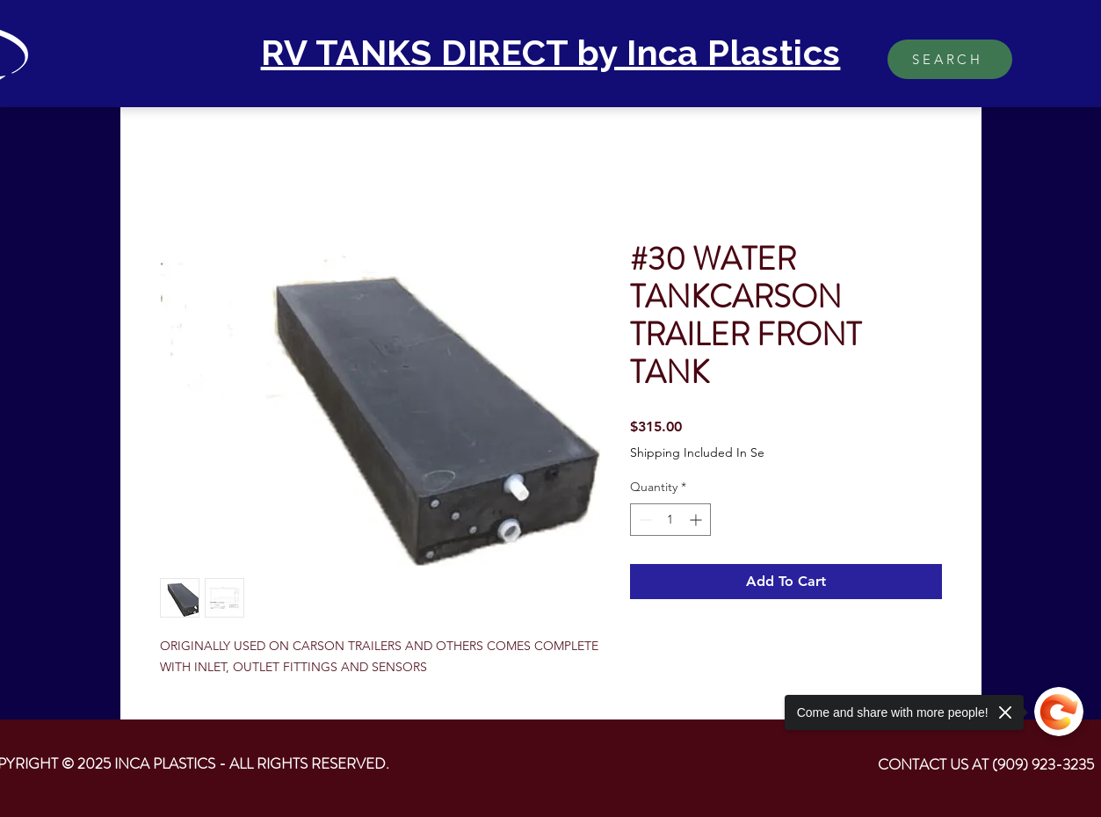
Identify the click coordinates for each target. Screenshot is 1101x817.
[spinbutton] (670, 519)
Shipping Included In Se (697, 452)
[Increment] (697, 519)
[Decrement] (644, 519)
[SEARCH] (949, 59)
